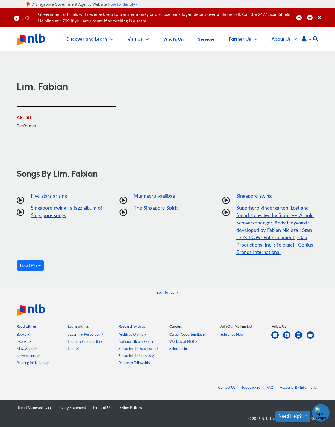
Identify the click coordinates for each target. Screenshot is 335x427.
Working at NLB (183, 341)
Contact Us (227, 387)
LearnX (73, 348)
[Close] (325, 14)
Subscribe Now (231, 334)
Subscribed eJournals (136, 355)
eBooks (24, 341)
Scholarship (178, 348)
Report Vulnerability (34, 407)
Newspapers (28, 355)
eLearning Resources (85, 334)
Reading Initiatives (32, 362)
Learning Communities (85, 341)
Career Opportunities (187, 334)
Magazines (26, 348)
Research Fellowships (135, 362)
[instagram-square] (301, 338)
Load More (30, 265)
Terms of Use (103, 407)
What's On (173, 39)
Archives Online (132, 334)
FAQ (269, 387)
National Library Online (136, 341)
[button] (307, 39)
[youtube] (312, 338)
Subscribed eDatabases (138, 348)
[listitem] (27, 327)
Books (23, 334)
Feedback (251, 387)
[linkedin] (277, 338)
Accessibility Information (299, 387)
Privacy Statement (71, 407)
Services (206, 39)
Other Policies (131, 407)
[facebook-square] (289, 338)
